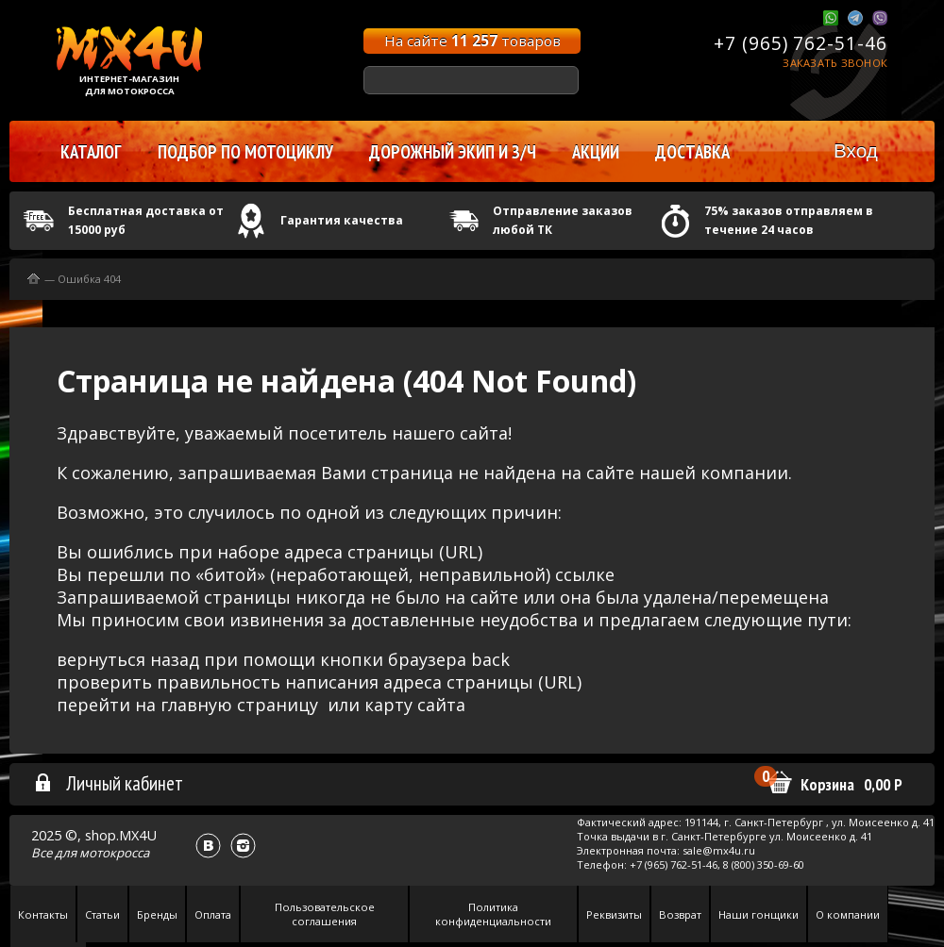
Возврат (680, 914)
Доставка (692, 152)
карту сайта (414, 704)
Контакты (43, 914)
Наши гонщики (758, 914)
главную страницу (239, 704)
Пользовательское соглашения (325, 914)
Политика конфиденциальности (493, 914)
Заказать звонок (835, 63)
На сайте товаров (472, 40)
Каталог (91, 152)
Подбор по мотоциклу (245, 152)
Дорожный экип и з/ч (452, 152)
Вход (856, 150)
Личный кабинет (108, 783)
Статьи (102, 914)
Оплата (212, 914)
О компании (848, 914)
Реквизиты (614, 914)
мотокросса (114, 852)
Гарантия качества (341, 220)
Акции (595, 152)
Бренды (157, 914)
